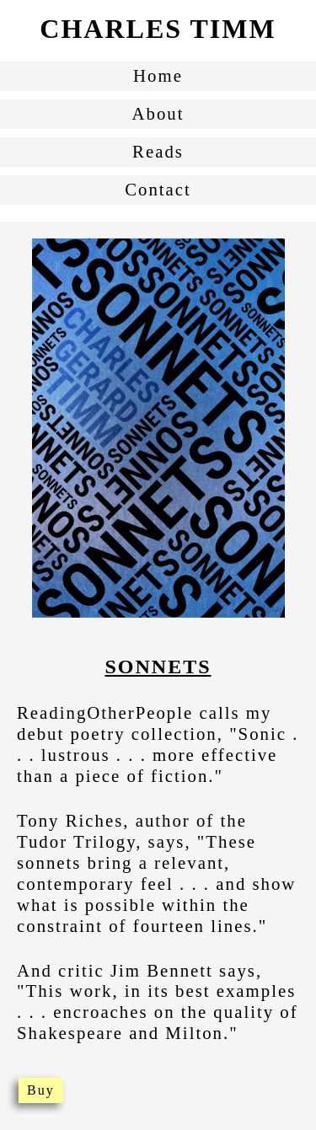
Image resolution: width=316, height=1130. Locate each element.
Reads (158, 151)
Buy (41, 1090)
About (158, 113)
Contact (158, 189)
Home (158, 75)
